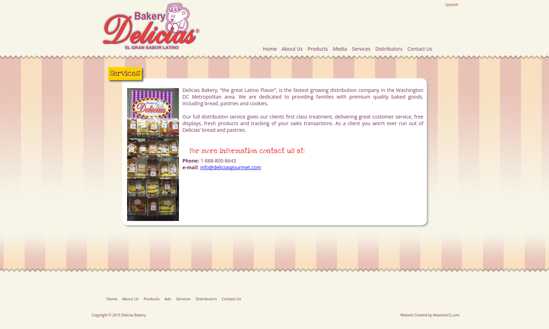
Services (361, 48)
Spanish (451, 4)
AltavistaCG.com (446, 315)
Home (270, 48)
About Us (292, 48)
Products (318, 48)
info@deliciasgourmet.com (230, 167)
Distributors (389, 48)
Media (340, 48)
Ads (168, 298)
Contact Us (420, 48)
